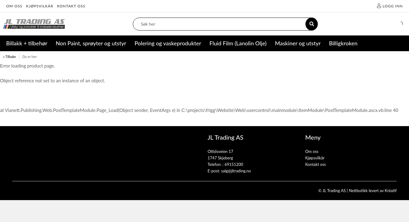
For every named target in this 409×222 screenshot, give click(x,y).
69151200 (233, 164)
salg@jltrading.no (236, 170)
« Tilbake (9, 57)
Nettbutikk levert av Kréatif (373, 190)
